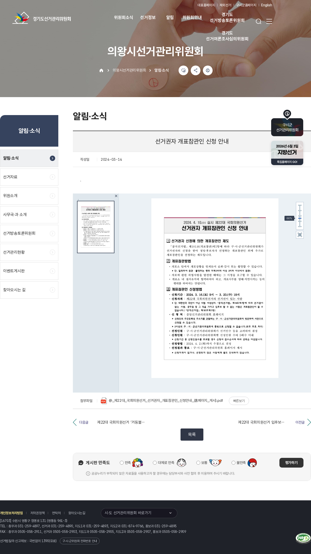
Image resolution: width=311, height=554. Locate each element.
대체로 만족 (166, 463)
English (266, 5)
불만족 (241, 463)
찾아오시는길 (76, 513)
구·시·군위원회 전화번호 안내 (79, 541)
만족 (128, 463)
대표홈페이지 (206, 5)
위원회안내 (192, 17)
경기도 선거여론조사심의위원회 (227, 35)
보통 (204, 463)
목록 (192, 434)
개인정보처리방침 (11, 513)
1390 (45, 541)
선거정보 (148, 17)
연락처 (56, 513)
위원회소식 (123, 17)
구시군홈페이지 (246, 5)
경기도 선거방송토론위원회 (227, 17)
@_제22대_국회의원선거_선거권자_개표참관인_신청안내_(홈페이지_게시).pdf (162, 400)
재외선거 (225, 5)
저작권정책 (37, 513)
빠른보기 (239, 401)
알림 (170, 17)
